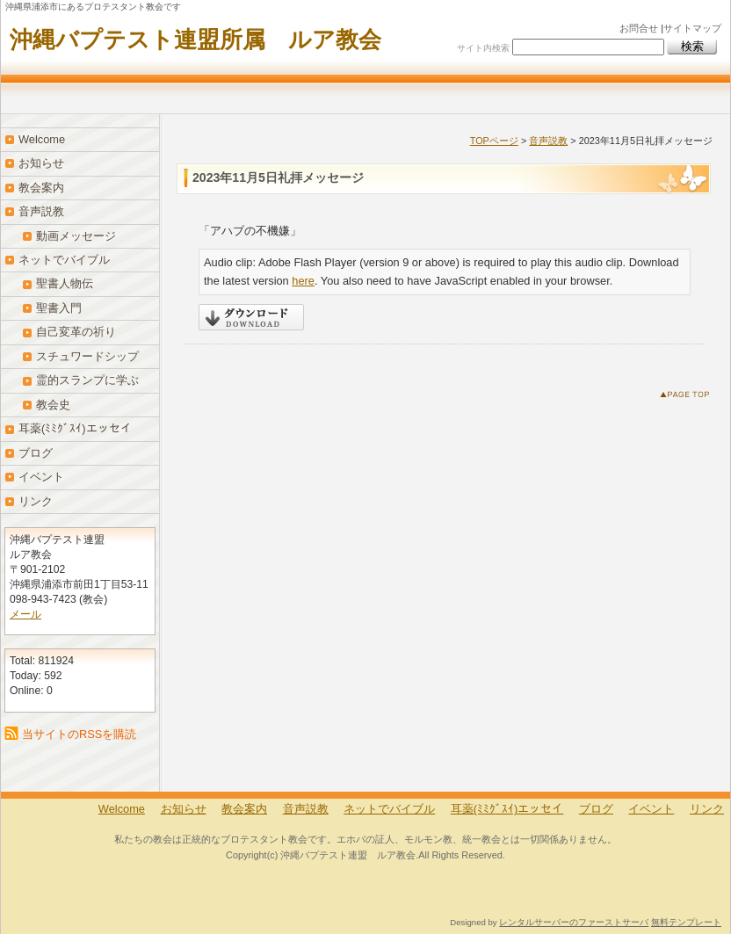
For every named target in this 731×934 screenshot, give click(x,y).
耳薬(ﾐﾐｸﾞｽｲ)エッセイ (75, 428)
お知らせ (41, 163)
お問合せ (638, 28)
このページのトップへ (688, 397)
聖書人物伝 (64, 283)
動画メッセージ (76, 236)
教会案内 (41, 187)
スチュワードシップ (87, 356)
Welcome (41, 139)
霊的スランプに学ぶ (87, 380)
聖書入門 (59, 308)
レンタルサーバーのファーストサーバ (573, 922)
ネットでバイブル (64, 259)
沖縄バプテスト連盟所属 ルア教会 (195, 39)
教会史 (53, 404)
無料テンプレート (686, 922)
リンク (35, 501)
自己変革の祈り (76, 331)
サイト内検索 (483, 48)
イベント (41, 476)
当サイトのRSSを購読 (79, 734)
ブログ (35, 453)
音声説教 (548, 140)
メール (25, 614)
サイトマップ (692, 28)
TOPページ (494, 140)
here (303, 280)
